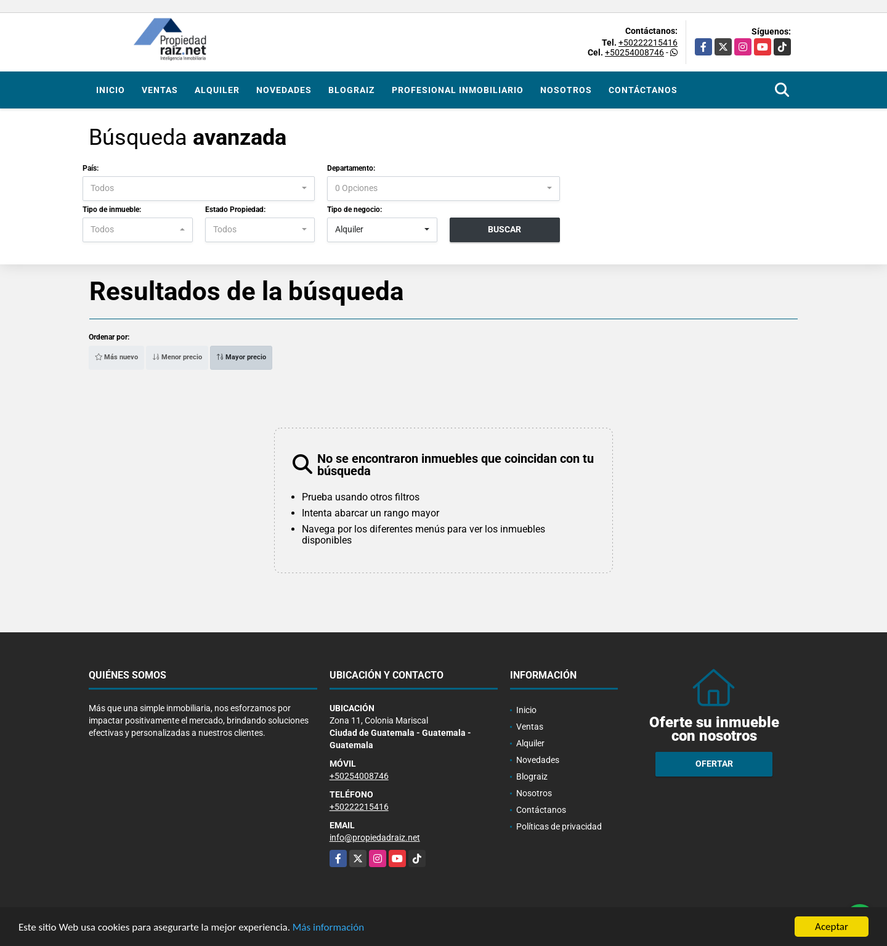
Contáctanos (643, 90)
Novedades (284, 90)
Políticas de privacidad (559, 826)
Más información (328, 928)
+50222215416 (648, 42)
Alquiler (217, 90)
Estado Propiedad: (235, 209)
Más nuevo (116, 357)
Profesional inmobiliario (458, 90)
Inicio (110, 90)
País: (91, 168)
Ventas (160, 90)
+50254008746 (634, 52)
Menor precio (177, 357)
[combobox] (199, 188)
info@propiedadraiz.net (375, 837)
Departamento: (351, 168)
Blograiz (351, 90)
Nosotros (566, 90)
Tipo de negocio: (354, 209)
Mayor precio (241, 357)
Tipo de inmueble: (112, 209)
